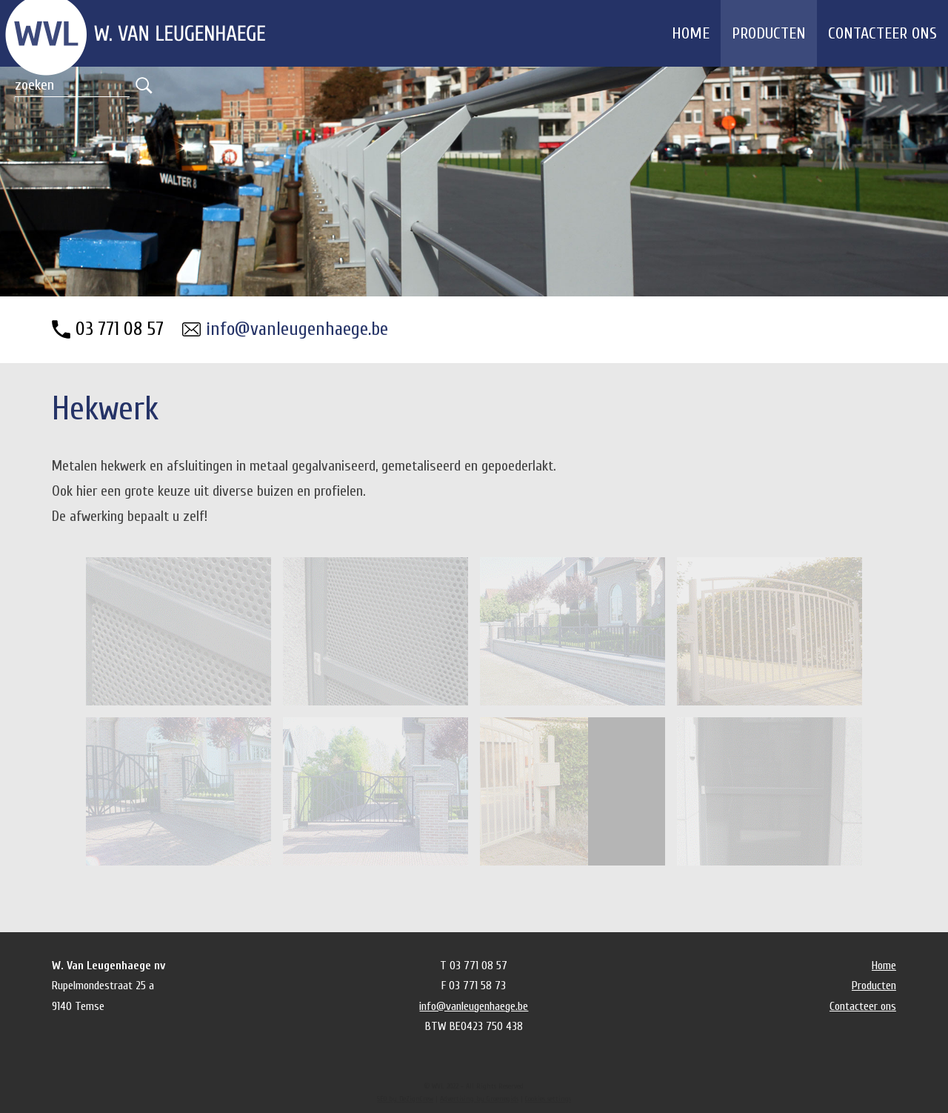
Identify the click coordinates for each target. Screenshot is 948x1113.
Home (691, 33)
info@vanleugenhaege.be (297, 329)
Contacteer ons (882, 33)
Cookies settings (548, 1098)
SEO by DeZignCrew (405, 1098)
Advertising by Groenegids (479, 1098)
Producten (769, 33)
